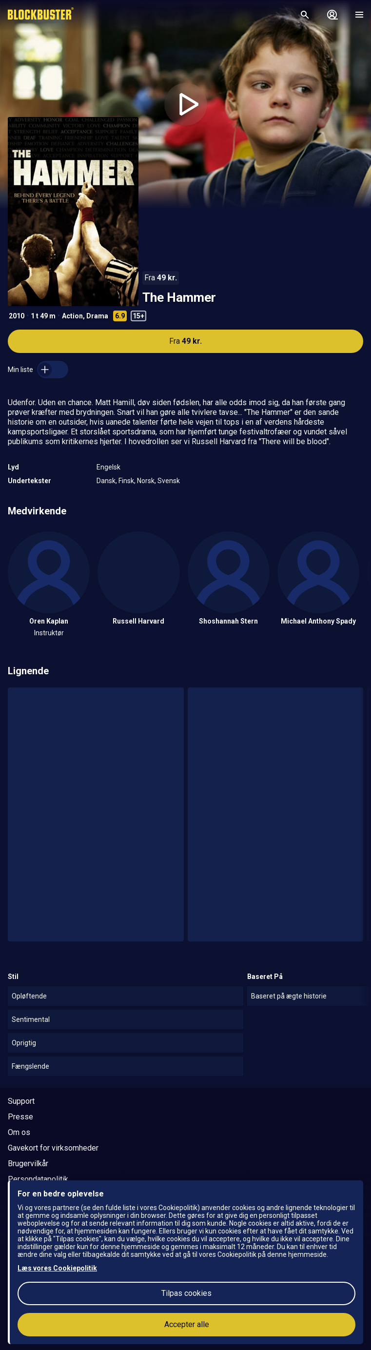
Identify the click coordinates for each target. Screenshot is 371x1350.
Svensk (168, 481)
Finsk (126, 481)
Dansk (106, 481)
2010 (16, 316)
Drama (97, 316)
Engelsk (108, 467)
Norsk (146, 481)
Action (72, 316)
